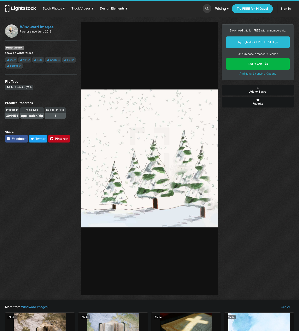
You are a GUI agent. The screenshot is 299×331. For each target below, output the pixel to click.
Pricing (222, 8)
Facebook (16, 138)
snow (11, 60)
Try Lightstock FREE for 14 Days (258, 42)
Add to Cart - (258, 64)
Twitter (38, 138)
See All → (287, 307)
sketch (69, 60)
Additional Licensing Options (258, 73)
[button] (54, 8)
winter (25, 60)
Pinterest (59, 138)
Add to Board (258, 90)
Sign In (286, 8)
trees (38, 60)
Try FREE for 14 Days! (252, 8)
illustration (14, 66)
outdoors (53, 60)
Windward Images (37, 27)
